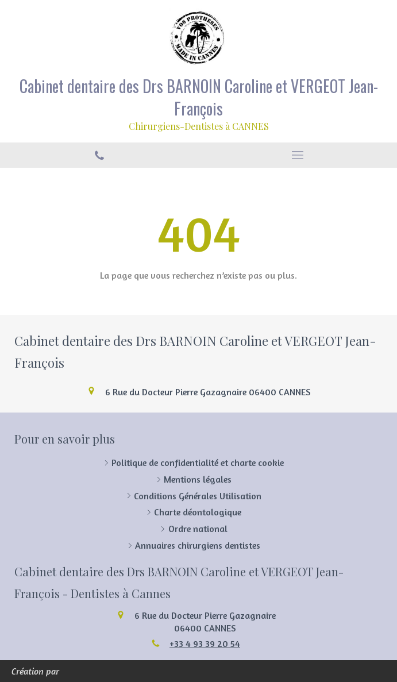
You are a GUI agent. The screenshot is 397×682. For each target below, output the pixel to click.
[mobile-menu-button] (298, 155)
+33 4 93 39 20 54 (204, 643)
